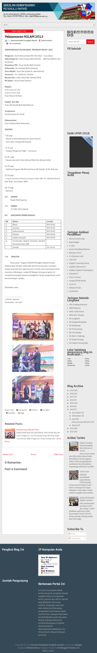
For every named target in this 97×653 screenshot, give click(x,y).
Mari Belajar (74, 242)
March (75, 425)
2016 (72, 400)
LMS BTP (73, 260)
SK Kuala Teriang (76, 339)
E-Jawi (72, 246)
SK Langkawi (74, 318)
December (76, 413)
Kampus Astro (75, 253)
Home (33, 454)
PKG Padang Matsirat (78, 305)
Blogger (78, 645)
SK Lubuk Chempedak (78, 343)
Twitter (33, 410)
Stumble (10, 413)
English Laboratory (77, 267)
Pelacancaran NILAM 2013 (24, 36)
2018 (72, 394)
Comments (74, 538)
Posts (72, 534)
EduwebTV (73, 274)
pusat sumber (46, 40)
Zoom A (72, 284)
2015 (72, 403)
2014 (72, 406)
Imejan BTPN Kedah (77, 281)
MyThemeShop (33, 648)
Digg (21, 413)
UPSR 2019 (84, 472)
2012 (72, 428)
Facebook (21, 410)
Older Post (58, 454)
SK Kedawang (74, 325)
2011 (72, 432)
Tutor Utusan (75, 277)
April (74, 419)
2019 (72, 390)
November (76, 416)
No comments (15, 43)
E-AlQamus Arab (76, 256)
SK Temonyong (75, 329)
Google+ (45, 410)
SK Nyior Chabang (76, 336)
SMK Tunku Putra (76, 312)
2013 (72, 409)
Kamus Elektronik (77, 239)
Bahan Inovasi (75, 288)
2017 (72, 397)
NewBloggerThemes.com (68, 648)
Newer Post (8, 454)
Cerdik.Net (73, 291)
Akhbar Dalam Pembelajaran (81, 270)
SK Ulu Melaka (75, 332)
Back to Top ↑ (49, 651)
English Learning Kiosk (79, 263)
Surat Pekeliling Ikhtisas (79, 249)
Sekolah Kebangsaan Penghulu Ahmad (47, 645)
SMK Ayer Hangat (76, 315)
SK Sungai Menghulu (78, 322)
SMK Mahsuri (75, 308)
